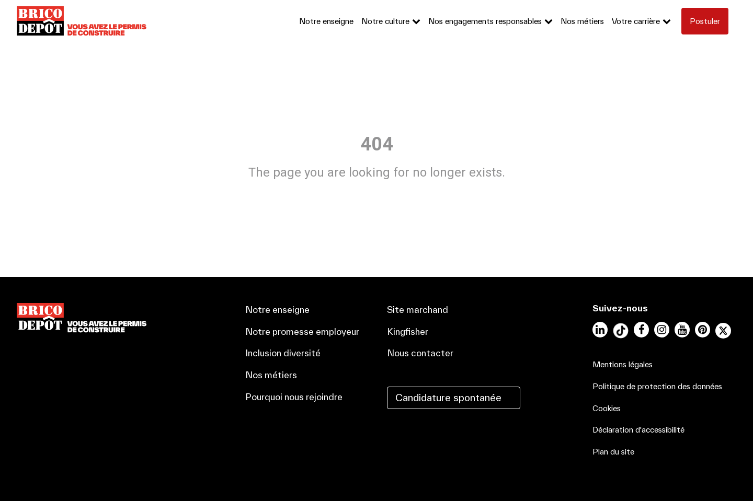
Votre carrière (636, 21)
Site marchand (417, 309)
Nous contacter (420, 353)
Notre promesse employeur (302, 331)
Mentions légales (622, 364)
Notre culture (385, 21)
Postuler (705, 21)
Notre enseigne (326, 21)
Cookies (606, 408)
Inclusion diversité (283, 353)
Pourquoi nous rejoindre (294, 397)
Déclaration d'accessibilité (638, 429)
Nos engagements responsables (485, 21)
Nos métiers (582, 21)
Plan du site (613, 451)
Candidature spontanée (448, 397)
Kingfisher (407, 331)
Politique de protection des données (657, 386)
